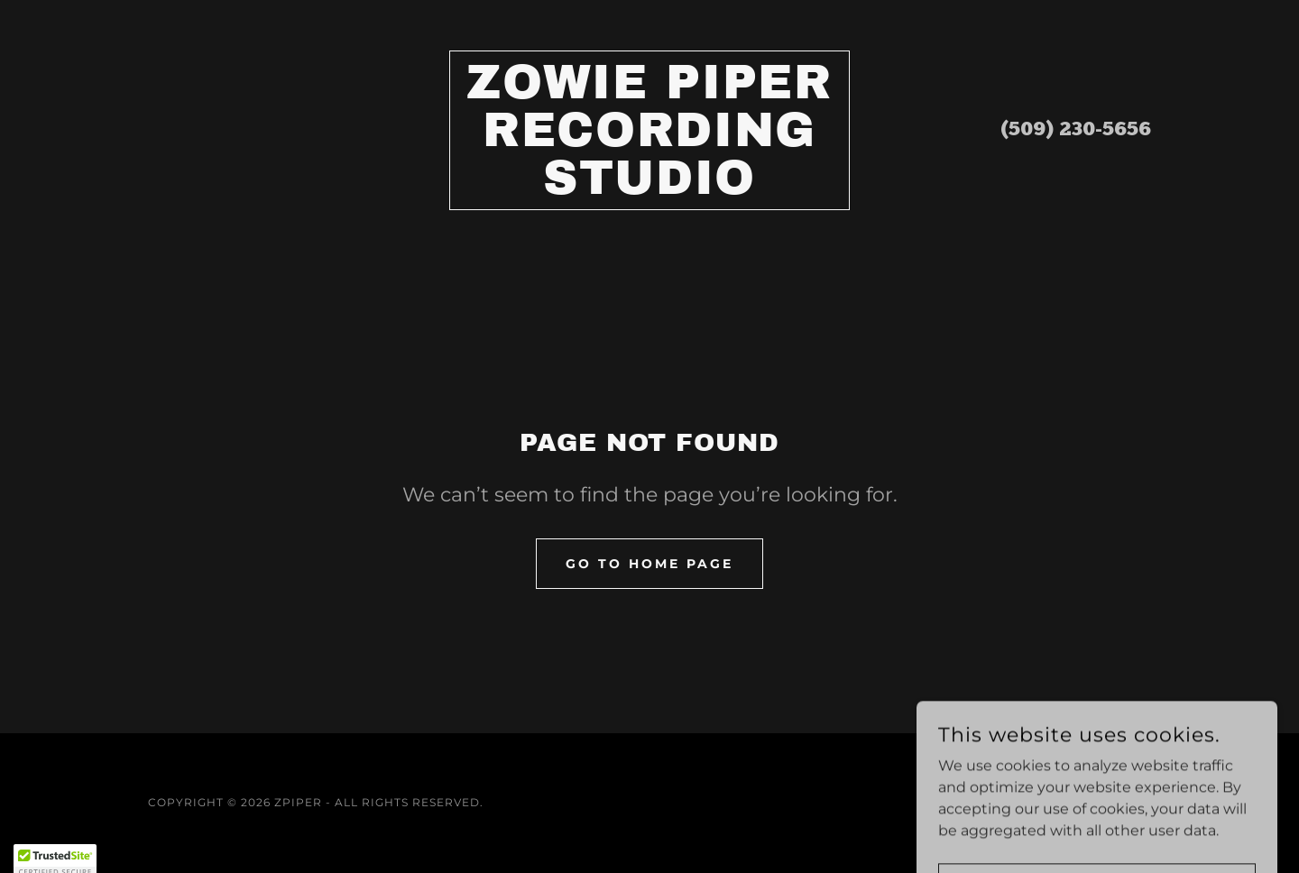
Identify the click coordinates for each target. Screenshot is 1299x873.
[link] (650, 189)
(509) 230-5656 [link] (1075, 130)
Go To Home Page (649, 564)
